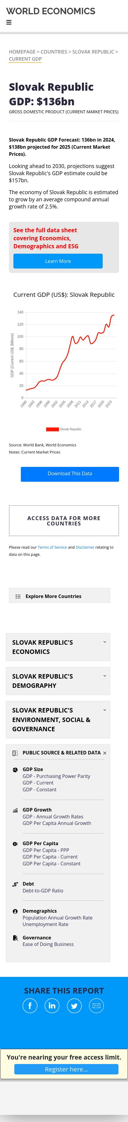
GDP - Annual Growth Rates (53, 816)
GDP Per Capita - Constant (51, 863)
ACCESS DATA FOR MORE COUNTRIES (64, 520)
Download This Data (70, 473)
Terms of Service (52, 547)
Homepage (22, 51)
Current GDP (25, 59)
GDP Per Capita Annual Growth (57, 823)
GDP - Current (38, 782)
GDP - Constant (40, 789)
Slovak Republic (93, 51)
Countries (54, 51)
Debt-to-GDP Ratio (43, 890)
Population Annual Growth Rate (58, 917)
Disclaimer (85, 547)
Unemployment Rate (45, 924)
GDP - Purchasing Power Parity (56, 776)
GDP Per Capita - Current (50, 856)
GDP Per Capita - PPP (46, 850)
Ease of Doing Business (48, 944)
